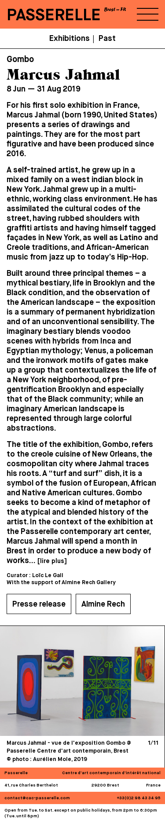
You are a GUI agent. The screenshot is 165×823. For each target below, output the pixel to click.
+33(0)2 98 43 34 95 (139, 798)
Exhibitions (69, 39)
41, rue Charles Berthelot (31, 785)
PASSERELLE (54, 15)
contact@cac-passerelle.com (37, 798)
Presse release (39, 604)
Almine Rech (103, 604)
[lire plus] (51, 561)
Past (107, 39)
